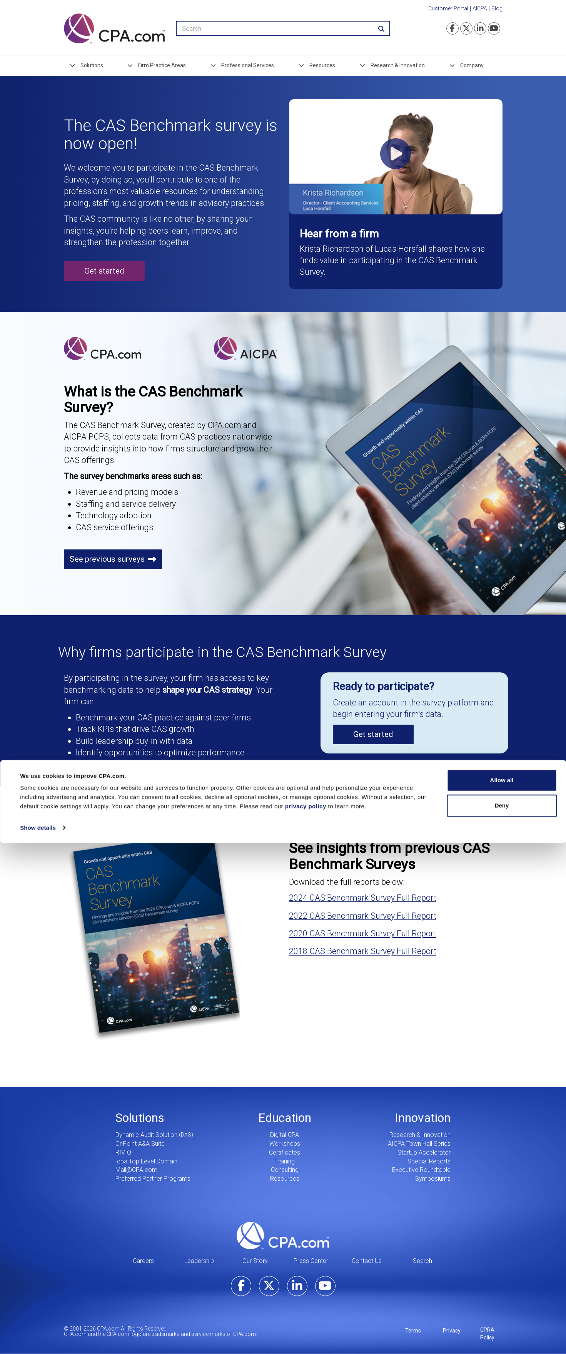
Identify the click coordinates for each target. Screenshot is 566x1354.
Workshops (284, 1143)
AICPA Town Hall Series (419, 1143)
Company (472, 65)
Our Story (255, 1260)
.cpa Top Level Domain (146, 1161)
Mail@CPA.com (136, 1169)
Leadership (199, 1260)
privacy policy (305, 1317)
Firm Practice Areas (162, 65)
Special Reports (429, 1161)
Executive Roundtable (421, 1169)
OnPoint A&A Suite (140, 1143)
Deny (502, 1316)
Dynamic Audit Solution (146, 1134)
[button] (396, 156)
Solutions (91, 65)
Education (284, 1117)
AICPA (480, 8)
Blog (497, 8)
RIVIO (123, 1152)
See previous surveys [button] (107, 559)
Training (284, 1161)
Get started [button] (104, 270)
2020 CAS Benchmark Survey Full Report (362, 933)
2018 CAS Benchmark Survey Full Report (362, 951)
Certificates (284, 1152)
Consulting (285, 1169)
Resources (322, 65)
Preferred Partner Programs (152, 1178)
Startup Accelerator (424, 1152)
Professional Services (247, 65)
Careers (143, 1260)
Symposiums (433, 1178)
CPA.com (283, 1236)
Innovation (423, 1117)
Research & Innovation (398, 65)
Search (422, 1260)
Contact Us (367, 1260)
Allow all (502, 1291)
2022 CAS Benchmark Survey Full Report (362, 916)
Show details (38, 1339)
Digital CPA (284, 1134)
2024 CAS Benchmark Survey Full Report (362, 898)
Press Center (311, 1260)
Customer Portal (448, 8)
